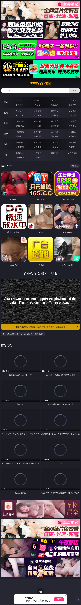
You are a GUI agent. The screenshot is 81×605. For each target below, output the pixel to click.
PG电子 (20, 100)
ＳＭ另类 (72, 115)
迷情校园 (20, 147)
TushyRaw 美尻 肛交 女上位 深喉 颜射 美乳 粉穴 (23, 334)
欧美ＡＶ (55, 111)
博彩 (6, 102)
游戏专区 (72, 100)
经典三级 (37, 126)
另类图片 (72, 136)
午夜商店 (37, 153)
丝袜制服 (37, 115)
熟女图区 (55, 136)
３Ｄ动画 (72, 111)
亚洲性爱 (20, 121)
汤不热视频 (72, 153)
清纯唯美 (37, 136)
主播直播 (55, 115)
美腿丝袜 (20, 136)
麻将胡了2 (20, 104)
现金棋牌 (55, 104)
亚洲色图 (37, 132)
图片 (6, 133)
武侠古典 (72, 142)
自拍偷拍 (37, 111)
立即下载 (59, 599)
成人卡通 (55, 121)
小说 (6, 144)
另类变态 (72, 126)
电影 (6, 123)
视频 (6, 112)
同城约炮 (20, 153)
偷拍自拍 (37, 121)
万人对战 (55, 100)
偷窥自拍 (20, 132)
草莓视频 (55, 153)
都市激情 (20, 142)
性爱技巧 (72, 147)
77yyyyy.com (40, 83)
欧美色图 (55, 132)
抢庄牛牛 (72, 104)
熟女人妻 (20, 115)
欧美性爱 (72, 121)
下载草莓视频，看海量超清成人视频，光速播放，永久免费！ (47, 326)
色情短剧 (37, 157)
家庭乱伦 (37, 142)
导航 (6, 154)
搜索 (74, 90)
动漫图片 (72, 132)
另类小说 (37, 147)
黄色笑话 (55, 147)
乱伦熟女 (55, 126)
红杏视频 (20, 157)
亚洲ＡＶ (20, 111)
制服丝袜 (20, 126)
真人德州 (37, 100)
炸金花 (37, 104)
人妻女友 (55, 142)
